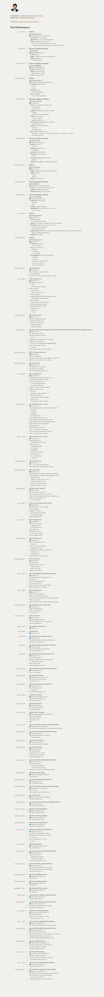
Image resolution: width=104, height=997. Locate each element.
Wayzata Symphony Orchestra (27, 18)
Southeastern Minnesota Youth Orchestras (31, 16)
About (29, 21)
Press (30, 721)
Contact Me (35, 21)
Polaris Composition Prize (49, 343)
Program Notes (23, 21)
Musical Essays (14, 21)
